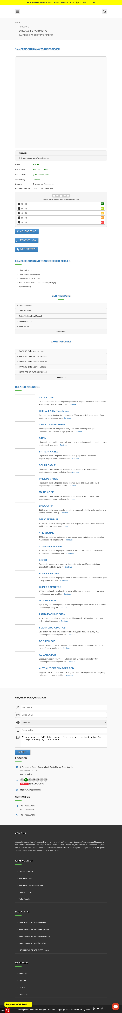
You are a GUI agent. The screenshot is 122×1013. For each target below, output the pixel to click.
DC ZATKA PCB (47, 600)
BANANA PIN (46, 506)
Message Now (28, 240)
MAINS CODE (46, 492)
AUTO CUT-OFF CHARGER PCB (56, 668)
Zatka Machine (25, 311)
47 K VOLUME (46, 533)
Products (24, 27)
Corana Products (25, 306)
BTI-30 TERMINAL (49, 519)
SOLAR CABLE (47, 465)
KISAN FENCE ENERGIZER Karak (33, 372)
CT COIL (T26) (46, 397)
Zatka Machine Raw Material (33, 31)
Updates (22, 980)
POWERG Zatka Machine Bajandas (33, 356)
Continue (72, 404)
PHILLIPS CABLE (48, 479)
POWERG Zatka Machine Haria (31, 351)
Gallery (22, 987)
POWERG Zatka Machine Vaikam (32, 367)
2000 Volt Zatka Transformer (54, 411)
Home (18, 23)
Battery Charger (25, 321)
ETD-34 (43, 560)
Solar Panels (24, 326)
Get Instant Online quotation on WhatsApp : (61, 2)
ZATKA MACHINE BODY (52, 614)
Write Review (27, 249)
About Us (23, 973)
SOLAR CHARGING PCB (52, 627)
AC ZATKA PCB (47, 655)
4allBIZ (89, 1010)
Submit (21, 752)
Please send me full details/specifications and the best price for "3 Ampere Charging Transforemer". (64, 741)
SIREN (42, 438)
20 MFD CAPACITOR (50, 587)
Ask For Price (28, 231)
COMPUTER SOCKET (50, 546)
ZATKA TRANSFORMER (52, 424)
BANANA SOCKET (49, 573)
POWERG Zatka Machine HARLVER (33, 362)
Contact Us (23, 994)
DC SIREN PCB (47, 641)
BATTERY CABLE (48, 451)
